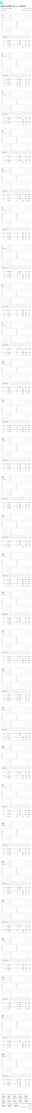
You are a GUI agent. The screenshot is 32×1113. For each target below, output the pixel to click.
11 (3, 1105)
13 (16, 1105)
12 (10, 1105)
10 (26, 1101)
